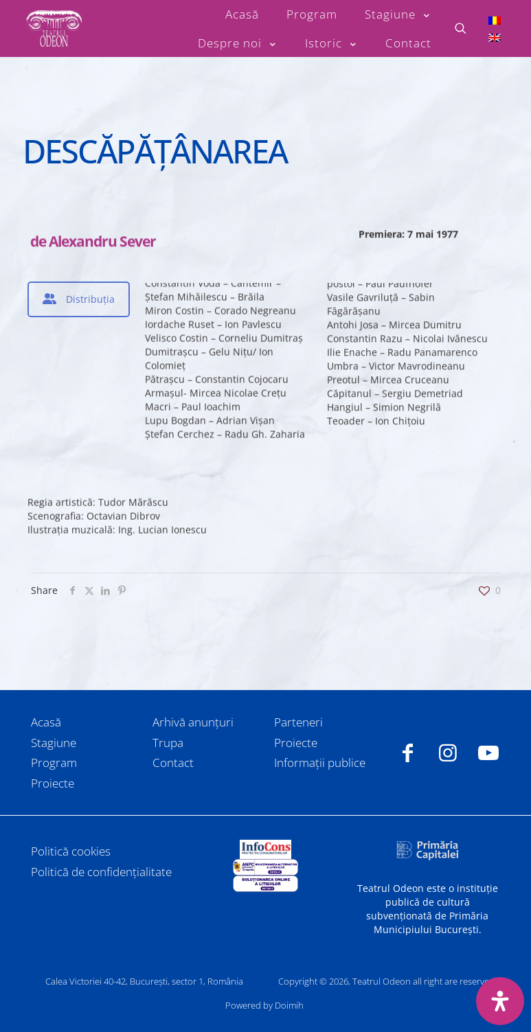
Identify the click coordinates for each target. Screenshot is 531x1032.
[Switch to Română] (495, 19)
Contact (173, 762)
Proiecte (52, 783)
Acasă (46, 722)
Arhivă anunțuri (193, 722)
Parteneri (298, 722)
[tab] (78, 299)
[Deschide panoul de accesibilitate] (500, 1001)
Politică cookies (71, 851)
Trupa (167, 742)
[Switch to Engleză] (495, 37)
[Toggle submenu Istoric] (331, 43)
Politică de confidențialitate (101, 872)
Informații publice (319, 762)
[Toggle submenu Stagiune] (398, 14)
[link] (265, 849)
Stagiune (53, 742)
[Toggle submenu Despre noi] (237, 43)
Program (54, 762)
